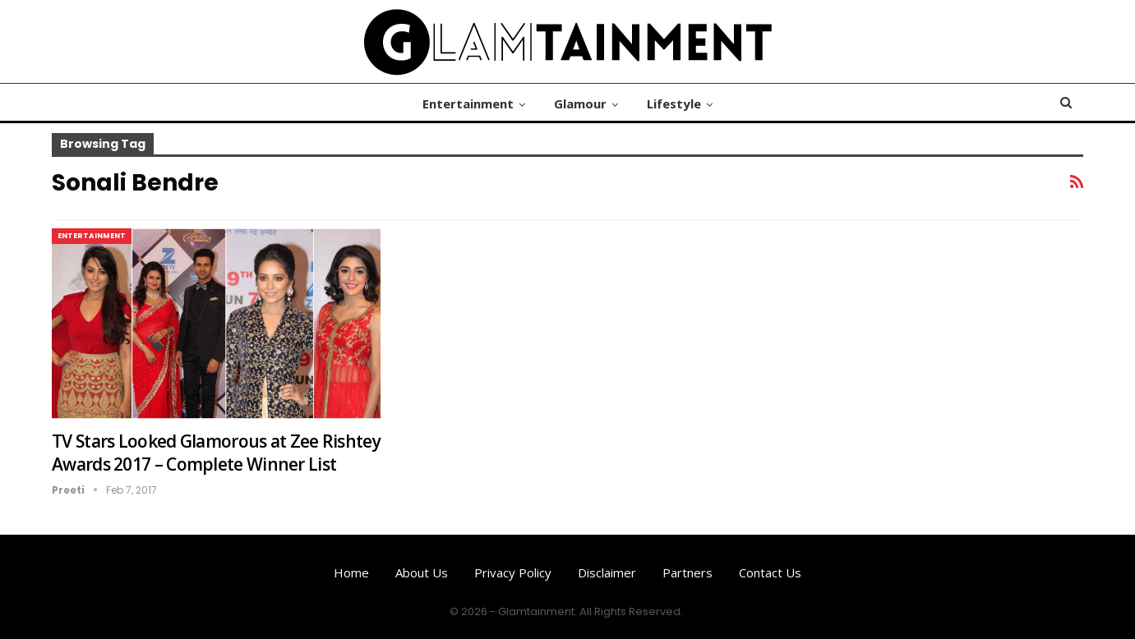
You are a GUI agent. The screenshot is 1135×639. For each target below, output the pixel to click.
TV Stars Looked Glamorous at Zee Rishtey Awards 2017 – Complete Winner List (216, 453)
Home (351, 572)
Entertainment (468, 103)
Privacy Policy (512, 572)
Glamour (580, 103)
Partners (687, 572)
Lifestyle (674, 103)
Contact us (770, 572)
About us (421, 572)
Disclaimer (607, 572)
